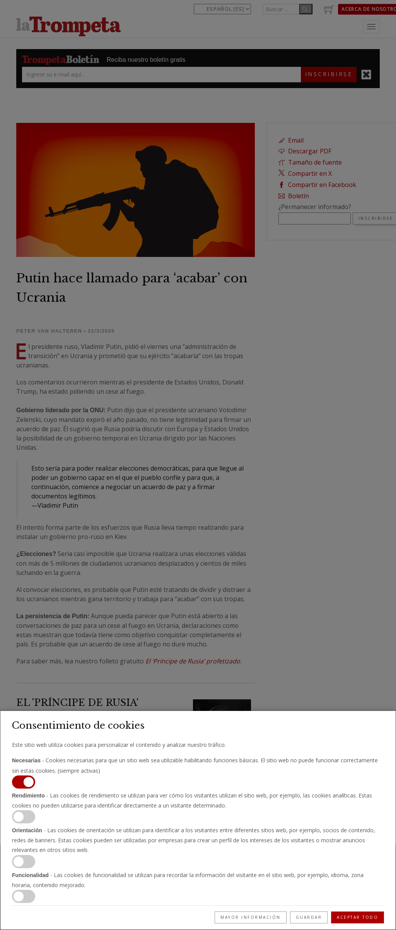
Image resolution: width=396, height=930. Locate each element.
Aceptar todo (357, 917)
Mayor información (250, 917)
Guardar (309, 917)
